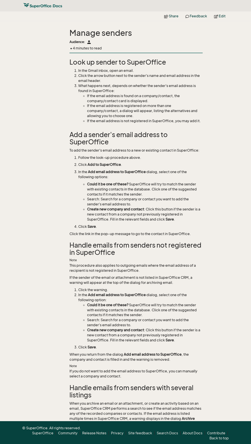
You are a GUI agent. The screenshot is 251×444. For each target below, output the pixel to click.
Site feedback (140, 433)
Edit (220, 16)
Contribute (216, 433)
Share (171, 16)
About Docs (192, 433)
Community (68, 433)
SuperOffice (42, 433)
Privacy (117, 433)
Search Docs (167, 433)
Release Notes (94, 433)
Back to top (219, 438)
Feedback (196, 16)
